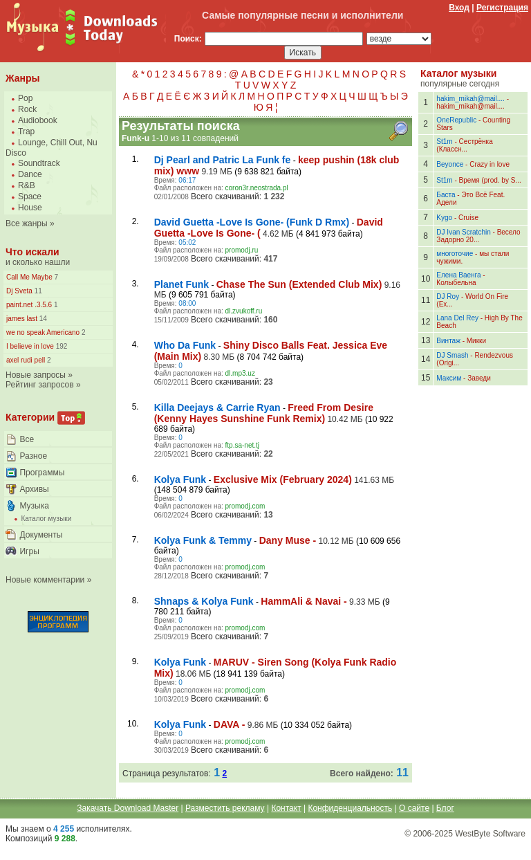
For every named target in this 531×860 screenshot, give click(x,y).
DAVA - (229, 724)
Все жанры (27, 223)
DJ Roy (447, 296)
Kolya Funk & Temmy (203, 540)
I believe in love (30, 346)
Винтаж (448, 341)
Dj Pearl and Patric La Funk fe (222, 159)
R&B (26, 185)
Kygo (444, 217)
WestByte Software (490, 834)
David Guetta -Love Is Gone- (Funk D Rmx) (251, 222)
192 (60, 346)
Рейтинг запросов (40, 385)
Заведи (479, 378)
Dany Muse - (287, 540)
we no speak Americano (43, 332)
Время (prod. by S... (490, 180)
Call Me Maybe (29, 277)
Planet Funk (181, 284)
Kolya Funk (180, 479)
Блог (445, 808)
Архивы (33, 489)
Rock (27, 109)
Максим (448, 378)
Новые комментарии (45, 580)
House (30, 207)
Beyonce (449, 164)
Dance (30, 174)
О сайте (414, 808)
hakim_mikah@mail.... (470, 98)
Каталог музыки (46, 518)
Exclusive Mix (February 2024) (283, 479)
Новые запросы (36, 375)
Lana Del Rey (457, 318)
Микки (476, 341)
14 (42, 318)
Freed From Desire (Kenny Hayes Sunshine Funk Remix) (263, 413)
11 (37, 291)
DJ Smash (452, 355)
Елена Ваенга (458, 275)
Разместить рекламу (225, 808)
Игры (29, 551)
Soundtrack (39, 163)
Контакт (286, 808)
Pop (25, 98)
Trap (26, 131)
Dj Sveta (19, 291)
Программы (41, 472)
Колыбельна (456, 282)
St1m (444, 141)
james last (21, 318)
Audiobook (37, 120)
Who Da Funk (185, 345)
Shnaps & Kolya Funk (204, 601)
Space (29, 196)
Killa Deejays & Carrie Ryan (217, 407)
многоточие (454, 253)
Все (26, 439)
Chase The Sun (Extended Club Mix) (299, 284)
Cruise (468, 217)
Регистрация (502, 7)
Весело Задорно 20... (478, 236)
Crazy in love (489, 164)
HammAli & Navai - (303, 601)
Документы (40, 535)
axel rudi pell (25, 360)
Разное (33, 456)
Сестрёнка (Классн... (464, 145)
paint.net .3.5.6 (29, 305)
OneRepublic (456, 120)
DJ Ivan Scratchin (463, 232)
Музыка (33, 506)
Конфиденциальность (350, 808)
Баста (445, 195)
